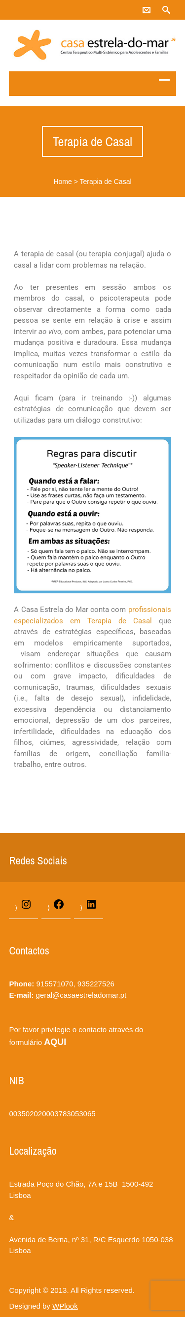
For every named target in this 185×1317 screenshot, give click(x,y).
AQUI (55, 1042)
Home (62, 181)
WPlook (65, 1306)
